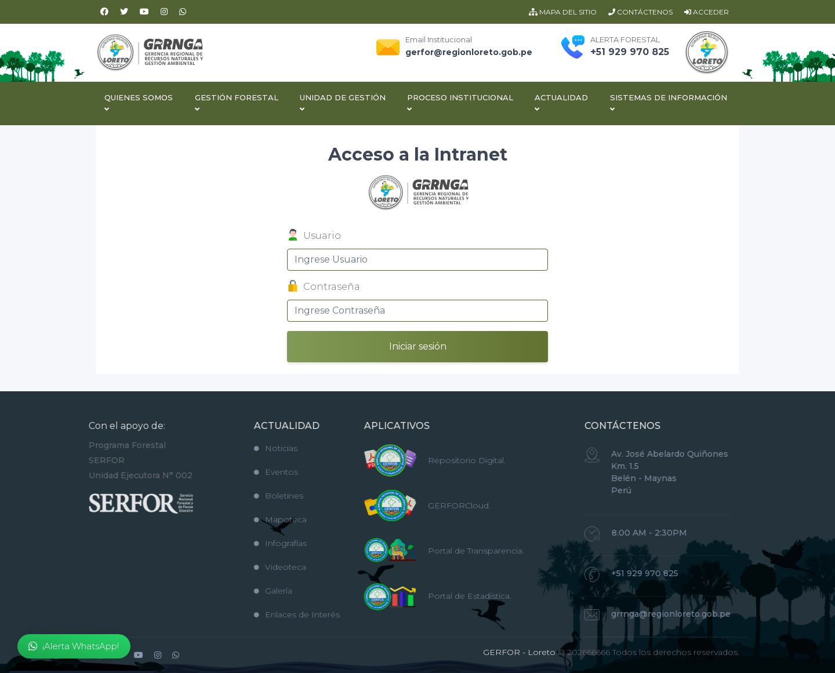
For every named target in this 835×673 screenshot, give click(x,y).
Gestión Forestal (236, 103)
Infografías (261, 543)
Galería (254, 590)
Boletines (260, 495)
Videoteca (261, 567)
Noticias (257, 448)
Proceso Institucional (460, 103)
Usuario (314, 236)
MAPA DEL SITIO (563, 12)
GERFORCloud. (440, 505)
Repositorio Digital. (448, 460)
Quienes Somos (138, 103)
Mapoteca (261, 519)
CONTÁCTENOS (640, 12)
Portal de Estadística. (451, 596)
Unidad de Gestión (343, 103)
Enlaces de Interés (278, 614)
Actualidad (561, 103)
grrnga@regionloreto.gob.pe (652, 614)
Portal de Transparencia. (457, 550)
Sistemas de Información (668, 103)
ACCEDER (706, 12)
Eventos (257, 472)
